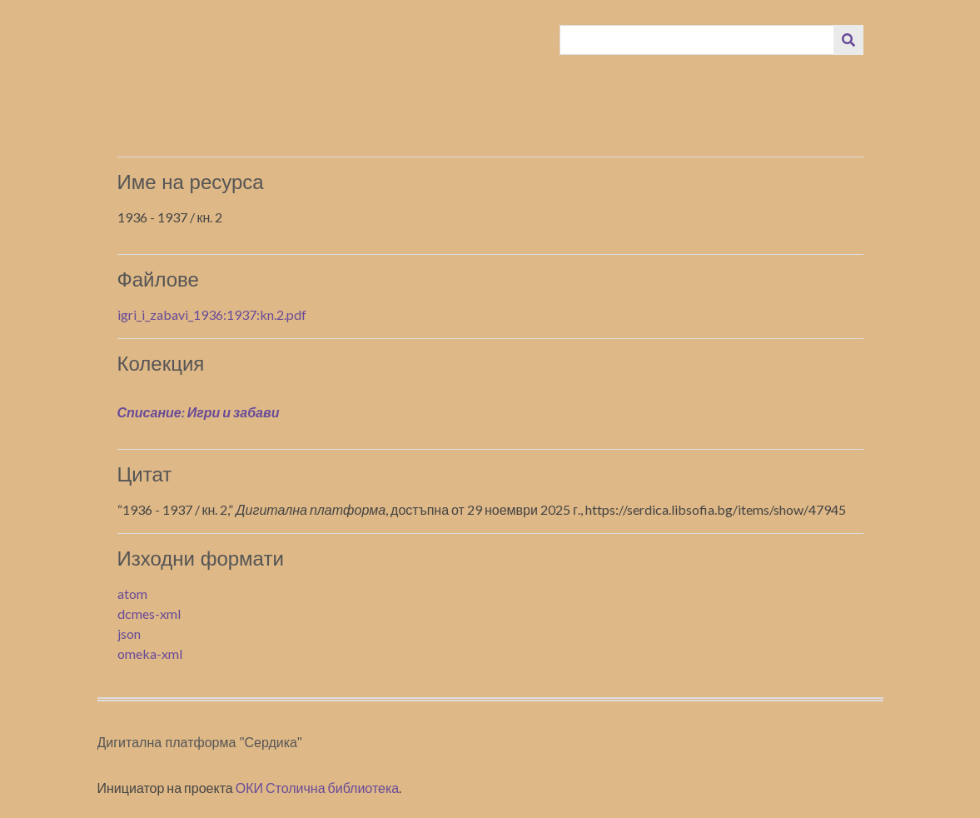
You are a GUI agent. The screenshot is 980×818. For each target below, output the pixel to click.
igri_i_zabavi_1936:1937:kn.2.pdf (211, 314)
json (129, 633)
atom (132, 593)
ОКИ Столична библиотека (318, 788)
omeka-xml (149, 653)
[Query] (697, 40)
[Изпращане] (848, 40)
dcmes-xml (149, 613)
